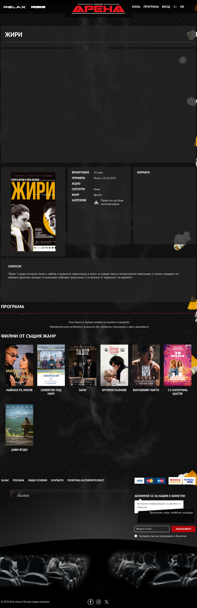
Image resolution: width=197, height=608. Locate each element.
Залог (83, 390)
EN (182, 7)
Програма (151, 7)
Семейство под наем (51, 392)
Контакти (57, 480)
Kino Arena (23, 495)
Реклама (18, 480)
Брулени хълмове (114, 390)
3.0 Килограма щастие (177, 392)
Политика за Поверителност (85, 480)
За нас (5, 480)
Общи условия (37, 480)
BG (175, 7)
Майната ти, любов (19, 390)
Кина (136, 7)
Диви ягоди (19, 450)
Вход (166, 7)
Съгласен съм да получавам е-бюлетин (163, 536)
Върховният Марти (146, 390)
